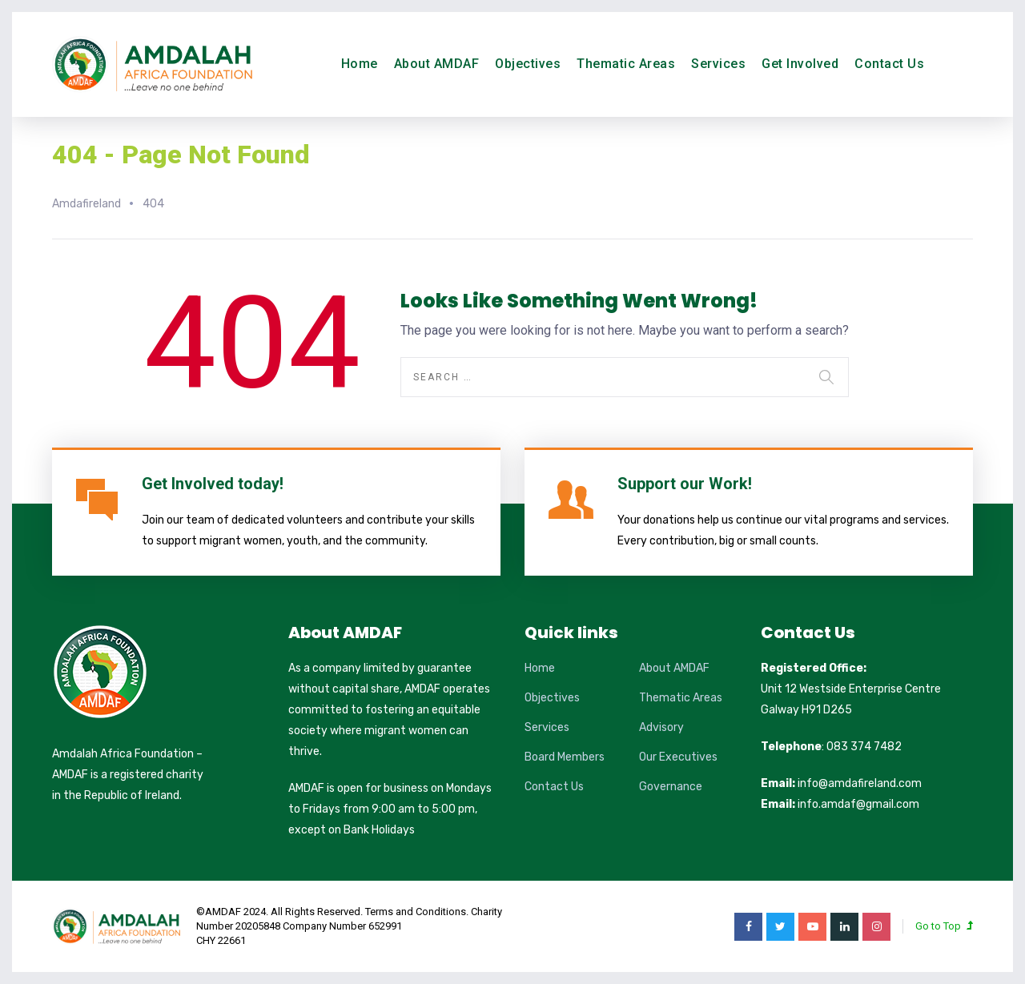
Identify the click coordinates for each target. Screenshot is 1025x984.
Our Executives (678, 757)
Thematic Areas (626, 63)
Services (718, 63)
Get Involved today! (212, 483)
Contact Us (889, 63)
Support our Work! (684, 483)
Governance (670, 786)
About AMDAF (437, 63)
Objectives (528, 63)
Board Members (565, 757)
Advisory (661, 727)
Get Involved (800, 63)
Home (359, 63)
